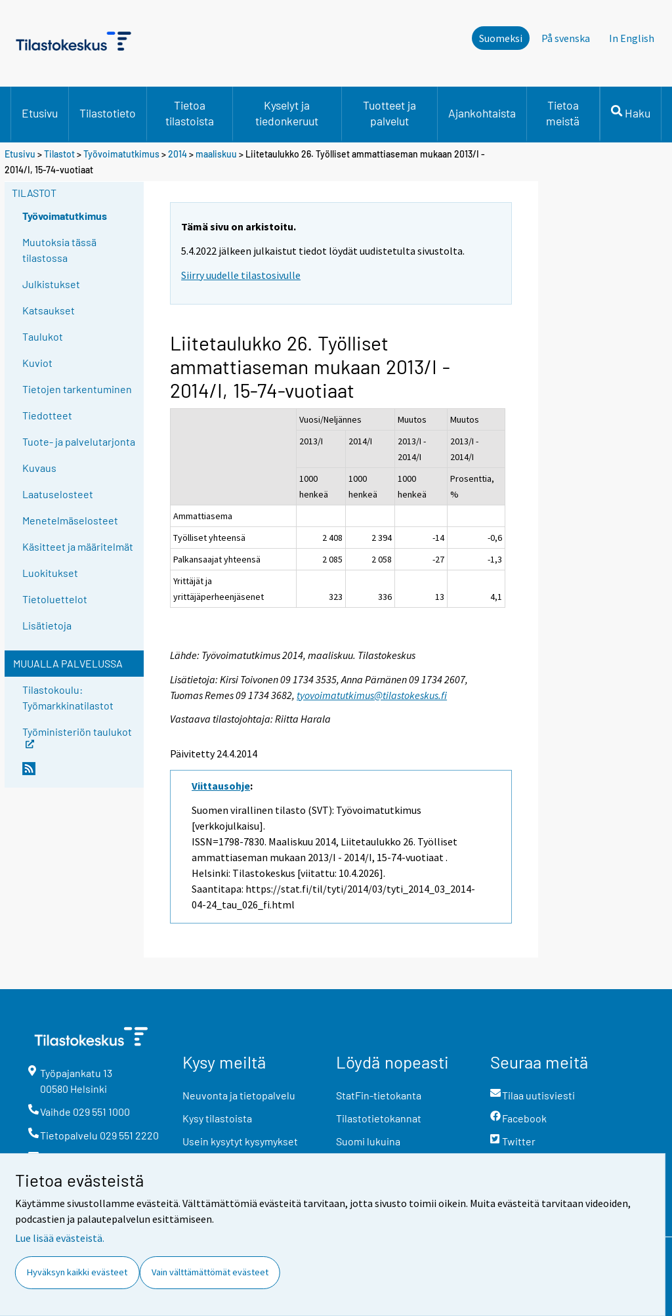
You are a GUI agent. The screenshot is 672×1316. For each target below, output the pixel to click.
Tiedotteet (47, 415)
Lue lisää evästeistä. (59, 1237)
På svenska (565, 38)
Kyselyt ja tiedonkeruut (286, 113)
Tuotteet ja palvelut (389, 113)
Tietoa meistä (562, 113)
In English (631, 38)
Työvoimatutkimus (121, 153)
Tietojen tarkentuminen (77, 389)
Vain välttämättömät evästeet (210, 1272)
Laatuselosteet (57, 494)
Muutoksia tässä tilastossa (59, 250)
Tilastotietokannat (378, 1118)
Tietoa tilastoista (189, 113)
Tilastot (59, 153)
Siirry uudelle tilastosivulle (241, 275)
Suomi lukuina (368, 1141)
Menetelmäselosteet (70, 520)
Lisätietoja (47, 625)
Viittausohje (221, 785)
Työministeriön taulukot (77, 736)
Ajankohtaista (482, 113)
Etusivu (40, 113)
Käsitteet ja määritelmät (77, 546)
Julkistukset (51, 284)
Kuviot (37, 362)
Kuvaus (39, 467)
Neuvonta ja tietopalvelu (238, 1095)
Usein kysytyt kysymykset (240, 1141)
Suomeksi (500, 38)
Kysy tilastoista (217, 1118)
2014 (177, 153)
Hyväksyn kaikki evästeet (77, 1272)
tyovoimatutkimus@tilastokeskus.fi (372, 695)
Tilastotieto (107, 113)
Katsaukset (48, 310)
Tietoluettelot (54, 599)
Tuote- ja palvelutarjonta (78, 441)
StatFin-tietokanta (378, 1095)
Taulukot (42, 336)
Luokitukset (50, 572)
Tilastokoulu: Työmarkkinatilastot (68, 697)
